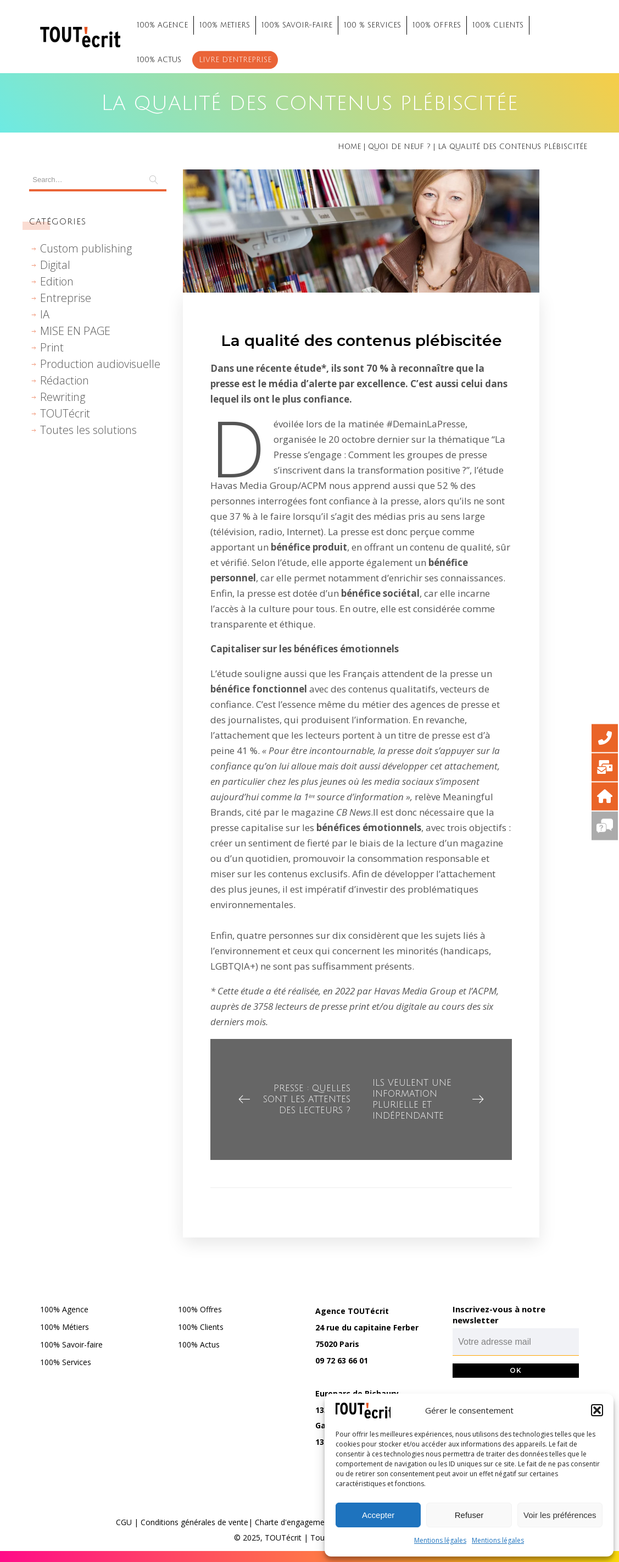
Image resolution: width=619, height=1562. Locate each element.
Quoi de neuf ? (399, 147)
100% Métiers (64, 1327)
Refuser (469, 1515)
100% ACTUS (159, 60)
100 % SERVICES (372, 25)
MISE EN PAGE (75, 330)
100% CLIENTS (497, 25)
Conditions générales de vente (194, 1522)
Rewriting (62, 396)
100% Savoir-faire (71, 1344)
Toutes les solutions (88, 429)
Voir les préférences (559, 1515)
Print (52, 347)
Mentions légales (440, 1540)
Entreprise (65, 297)
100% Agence (64, 1309)
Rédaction (64, 380)
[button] (597, 1410)
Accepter (378, 1515)
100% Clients (201, 1327)
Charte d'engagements (295, 1522)
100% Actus (199, 1344)
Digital (55, 264)
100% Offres (200, 1309)
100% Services (65, 1362)
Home (349, 147)
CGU (124, 1522)
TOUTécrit (65, 413)
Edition (57, 281)
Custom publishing (86, 248)
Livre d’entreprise (235, 60)
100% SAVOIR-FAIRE (296, 25)
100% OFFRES (436, 25)
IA (44, 314)
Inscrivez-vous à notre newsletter (499, 1315)
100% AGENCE (162, 25)
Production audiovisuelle (100, 363)
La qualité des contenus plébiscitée (361, 340)
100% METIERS (224, 25)
